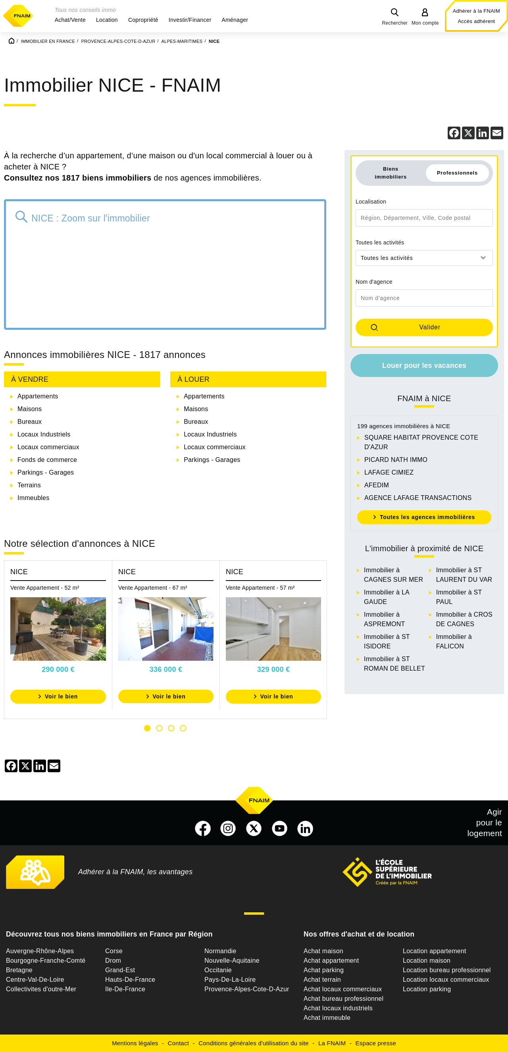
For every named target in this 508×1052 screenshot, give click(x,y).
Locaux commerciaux (48, 447)
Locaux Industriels (43, 434)
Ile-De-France (125, 989)
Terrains (29, 485)
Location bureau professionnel (447, 970)
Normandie (220, 951)
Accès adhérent (476, 21)
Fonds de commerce (47, 459)
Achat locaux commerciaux (343, 989)
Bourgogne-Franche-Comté (46, 960)
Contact (178, 1043)
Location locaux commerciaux (446, 979)
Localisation (371, 201)
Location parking (427, 989)
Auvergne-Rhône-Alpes (40, 951)
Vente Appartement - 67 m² (152, 588)
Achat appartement (331, 960)
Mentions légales (135, 1043)
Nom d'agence (374, 282)
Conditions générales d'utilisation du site (253, 1043)
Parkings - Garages (45, 472)
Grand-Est (120, 970)
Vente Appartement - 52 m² (44, 588)
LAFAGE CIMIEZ (389, 472)
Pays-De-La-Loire (230, 979)
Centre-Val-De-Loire (35, 979)
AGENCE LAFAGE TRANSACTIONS (417, 497)
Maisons (29, 409)
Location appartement (434, 951)
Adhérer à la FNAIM (476, 10)
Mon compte (425, 23)
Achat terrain (322, 979)
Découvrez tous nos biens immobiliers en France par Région (109, 934)
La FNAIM (332, 1043)
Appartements (37, 396)
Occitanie (218, 970)
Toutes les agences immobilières (427, 517)
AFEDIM (376, 485)
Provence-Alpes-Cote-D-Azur (246, 989)
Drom (113, 960)
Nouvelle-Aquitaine (232, 960)
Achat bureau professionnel (343, 998)
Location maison (426, 960)
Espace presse (376, 1043)
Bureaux (29, 421)
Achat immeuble (327, 1017)
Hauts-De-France (130, 979)
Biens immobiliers (391, 172)
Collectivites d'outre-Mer (41, 989)
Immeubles (33, 497)
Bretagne (19, 970)
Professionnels (457, 173)
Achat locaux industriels (338, 1008)
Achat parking (324, 970)
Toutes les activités (380, 242)
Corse (114, 951)
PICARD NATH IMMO (395, 459)
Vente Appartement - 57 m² (260, 588)
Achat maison (323, 951)
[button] (70, 19)
